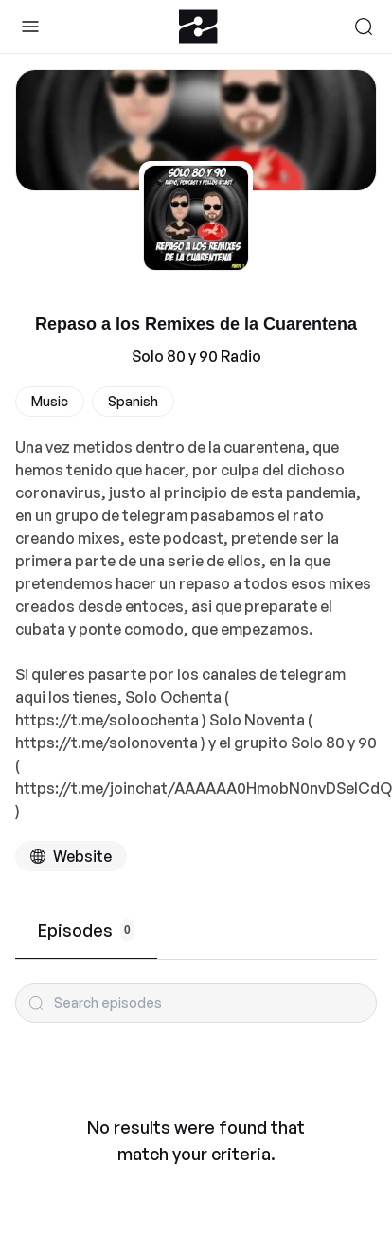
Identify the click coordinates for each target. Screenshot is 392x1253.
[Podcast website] (71, 856)
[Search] (363, 26)
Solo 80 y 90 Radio (196, 356)
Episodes (86, 930)
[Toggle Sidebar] (30, 26)
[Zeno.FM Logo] (198, 26)
